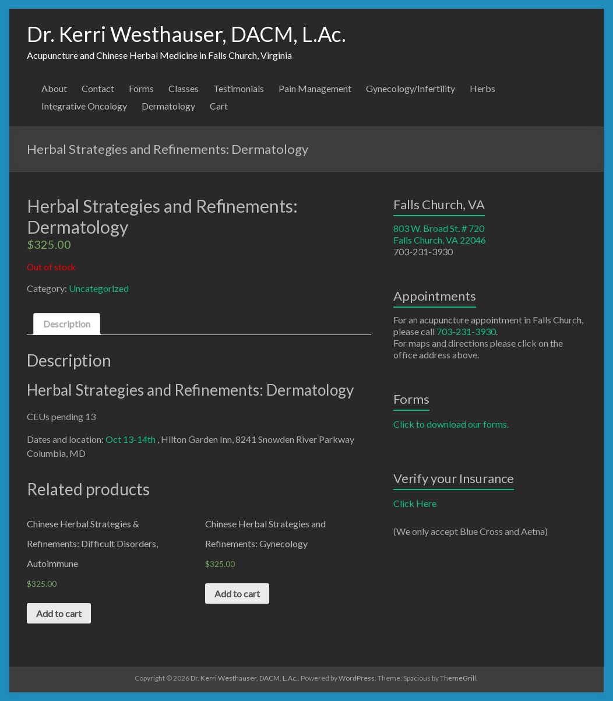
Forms (141, 88)
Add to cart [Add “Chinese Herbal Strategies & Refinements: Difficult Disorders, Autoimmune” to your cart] (59, 613)
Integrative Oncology (84, 105)
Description (66, 323)
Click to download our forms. (451, 423)
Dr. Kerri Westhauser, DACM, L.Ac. (186, 34)
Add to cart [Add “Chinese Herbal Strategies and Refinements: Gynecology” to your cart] (237, 593)
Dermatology (168, 105)
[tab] (66, 324)
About (54, 88)
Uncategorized (99, 288)
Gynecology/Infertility (410, 88)
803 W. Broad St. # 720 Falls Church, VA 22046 (439, 234)
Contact (98, 88)
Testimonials (238, 88)
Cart (219, 105)
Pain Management (315, 88)
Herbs (482, 88)
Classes (183, 88)
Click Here (414, 503)
